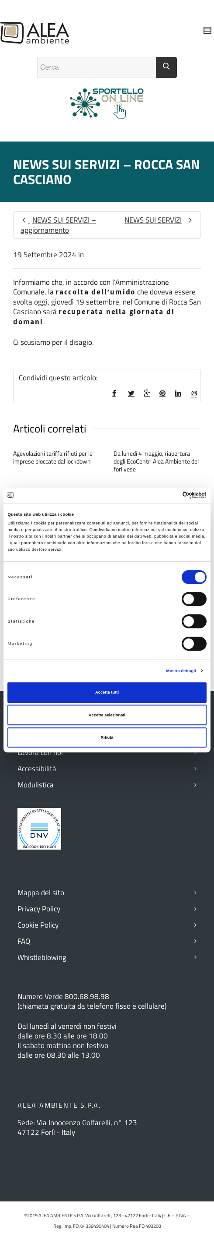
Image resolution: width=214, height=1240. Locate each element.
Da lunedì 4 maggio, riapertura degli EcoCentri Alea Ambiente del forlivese (156, 461)
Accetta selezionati (107, 715)
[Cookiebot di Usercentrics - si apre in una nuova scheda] (168, 495)
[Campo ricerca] (96, 67)
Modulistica (35, 784)
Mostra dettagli (181, 671)
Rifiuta (106, 737)
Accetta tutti (107, 692)
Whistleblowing (41, 957)
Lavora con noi (40, 752)
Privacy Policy (38, 908)
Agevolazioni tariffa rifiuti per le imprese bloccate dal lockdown (53, 457)
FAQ (23, 941)
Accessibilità (36, 768)
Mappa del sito (40, 892)
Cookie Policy (38, 925)
